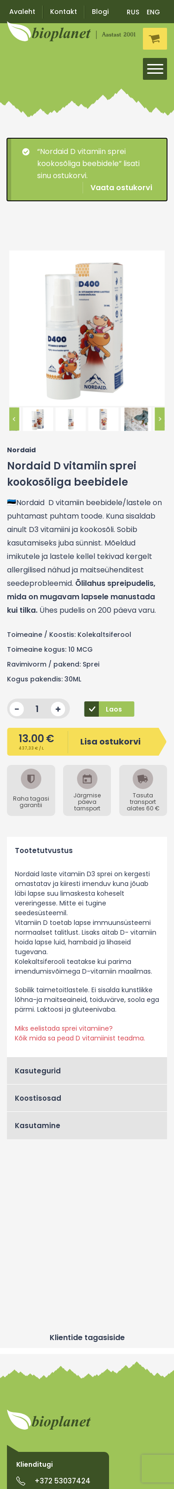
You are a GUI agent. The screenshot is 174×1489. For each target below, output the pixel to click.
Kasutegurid (38, 1071)
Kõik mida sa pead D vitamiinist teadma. (80, 1038)
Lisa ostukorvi (79, 741)
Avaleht (22, 11)
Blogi (100, 11)
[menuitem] (133, 11)
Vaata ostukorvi (121, 187)
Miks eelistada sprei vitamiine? (64, 1028)
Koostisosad (38, 1098)
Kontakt (63, 11)
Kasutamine (37, 1125)
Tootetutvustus (44, 850)
